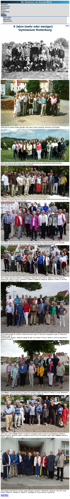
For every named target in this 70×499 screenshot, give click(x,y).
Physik (3, 10)
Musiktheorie (5, 6)
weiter (67, 25)
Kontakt (3, 15)
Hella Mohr (7, 19)
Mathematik (5, 8)
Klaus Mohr (7, 17)
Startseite (4, 4)
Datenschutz (7, 21)
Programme (5, 12)
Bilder (3, 13)
